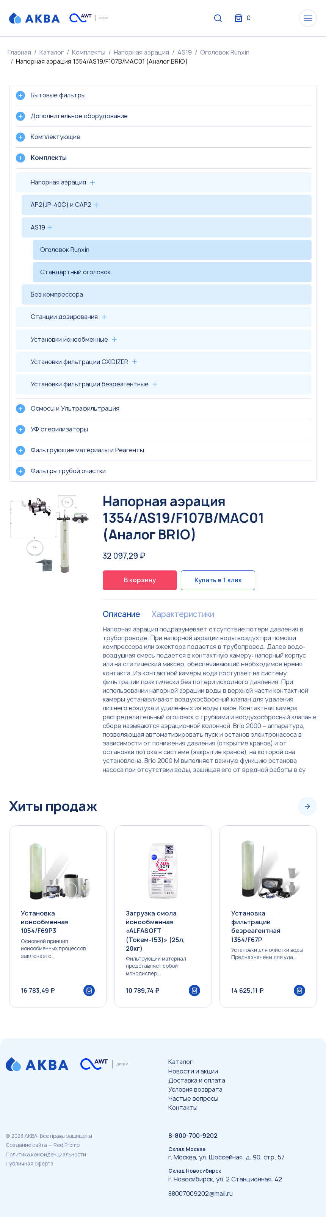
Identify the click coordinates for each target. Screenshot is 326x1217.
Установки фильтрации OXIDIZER (79, 362)
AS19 (184, 52)
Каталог (51, 52)
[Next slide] (307, 806)
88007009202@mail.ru (200, 1193)
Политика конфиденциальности (46, 1154)
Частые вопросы (193, 1098)
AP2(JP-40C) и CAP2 (61, 204)
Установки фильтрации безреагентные (90, 384)
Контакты (182, 1107)
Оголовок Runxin (224, 52)
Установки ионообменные (69, 339)
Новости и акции (193, 1071)
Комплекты (88, 52)
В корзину (140, 580)
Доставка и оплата (196, 1080)
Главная (19, 52)
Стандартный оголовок (75, 272)
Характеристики (183, 614)
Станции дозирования (64, 316)
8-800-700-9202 (193, 1135)
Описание (121, 614)
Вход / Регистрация (260, 18)
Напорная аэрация (141, 52)
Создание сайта (26, 1145)
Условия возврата (195, 1089)
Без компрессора (57, 294)
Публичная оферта (29, 1163)
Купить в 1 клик (218, 580)
